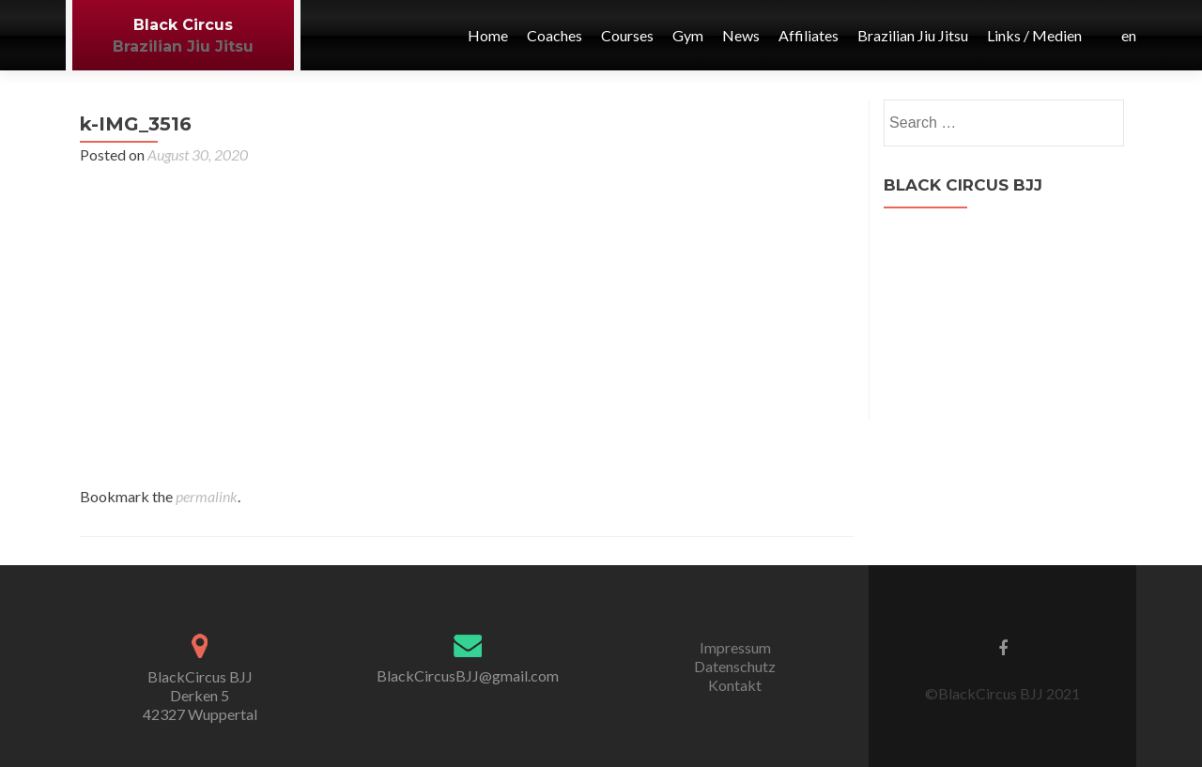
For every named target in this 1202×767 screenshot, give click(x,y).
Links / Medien (1034, 35)
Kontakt (735, 685)
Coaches (554, 35)
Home (488, 35)
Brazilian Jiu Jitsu (183, 46)
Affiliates (808, 35)
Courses (627, 35)
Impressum (735, 647)
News (741, 35)
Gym (687, 35)
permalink (207, 496)
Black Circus (183, 25)
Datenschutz (735, 666)
